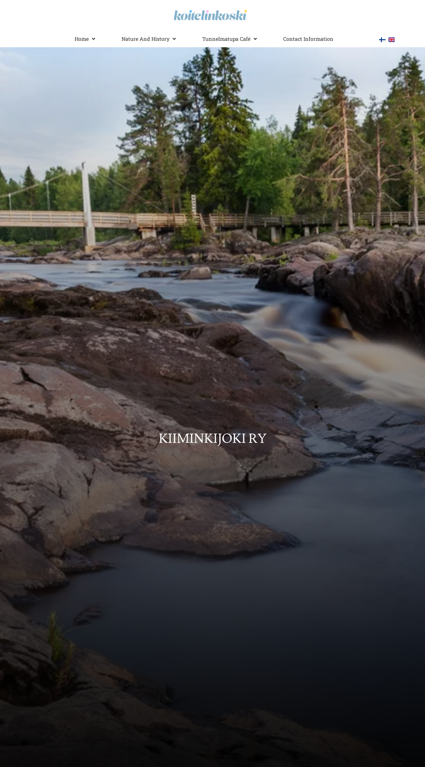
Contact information (308, 38)
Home (85, 39)
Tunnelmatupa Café (229, 39)
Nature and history (149, 39)
